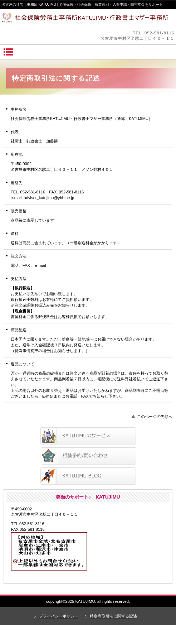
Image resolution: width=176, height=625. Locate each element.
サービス (88, 435)
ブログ (88, 476)
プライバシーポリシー (58, 616)
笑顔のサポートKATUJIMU (88, 20)
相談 (88, 456)
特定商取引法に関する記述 (113, 616)
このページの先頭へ (154, 416)
